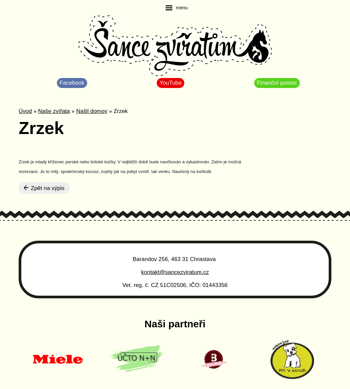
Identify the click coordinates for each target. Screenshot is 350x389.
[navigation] (176, 7)
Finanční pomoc (277, 83)
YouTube (170, 83)
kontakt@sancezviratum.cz (175, 272)
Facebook (72, 83)
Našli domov (91, 111)
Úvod (25, 111)
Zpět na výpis (44, 188)
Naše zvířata (54, 111)
